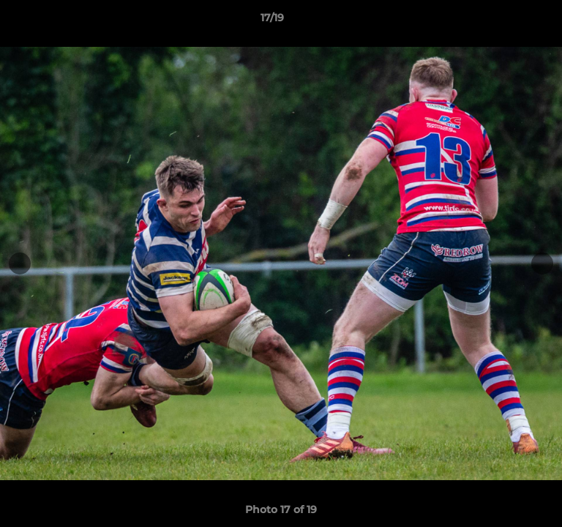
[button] (509, 21)
